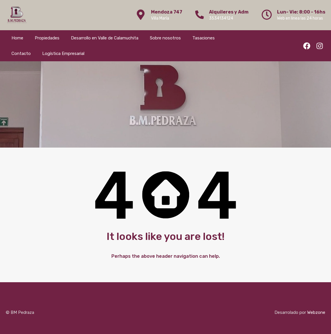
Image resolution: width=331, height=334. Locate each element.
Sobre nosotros (165, 38)
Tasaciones (203, 38)
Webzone (316, 312)
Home (17, 38)
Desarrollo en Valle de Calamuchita (104, 38)
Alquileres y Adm (229, 12)
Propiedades (47, 38)
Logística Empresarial (63, 53)
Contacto (21, 53)
